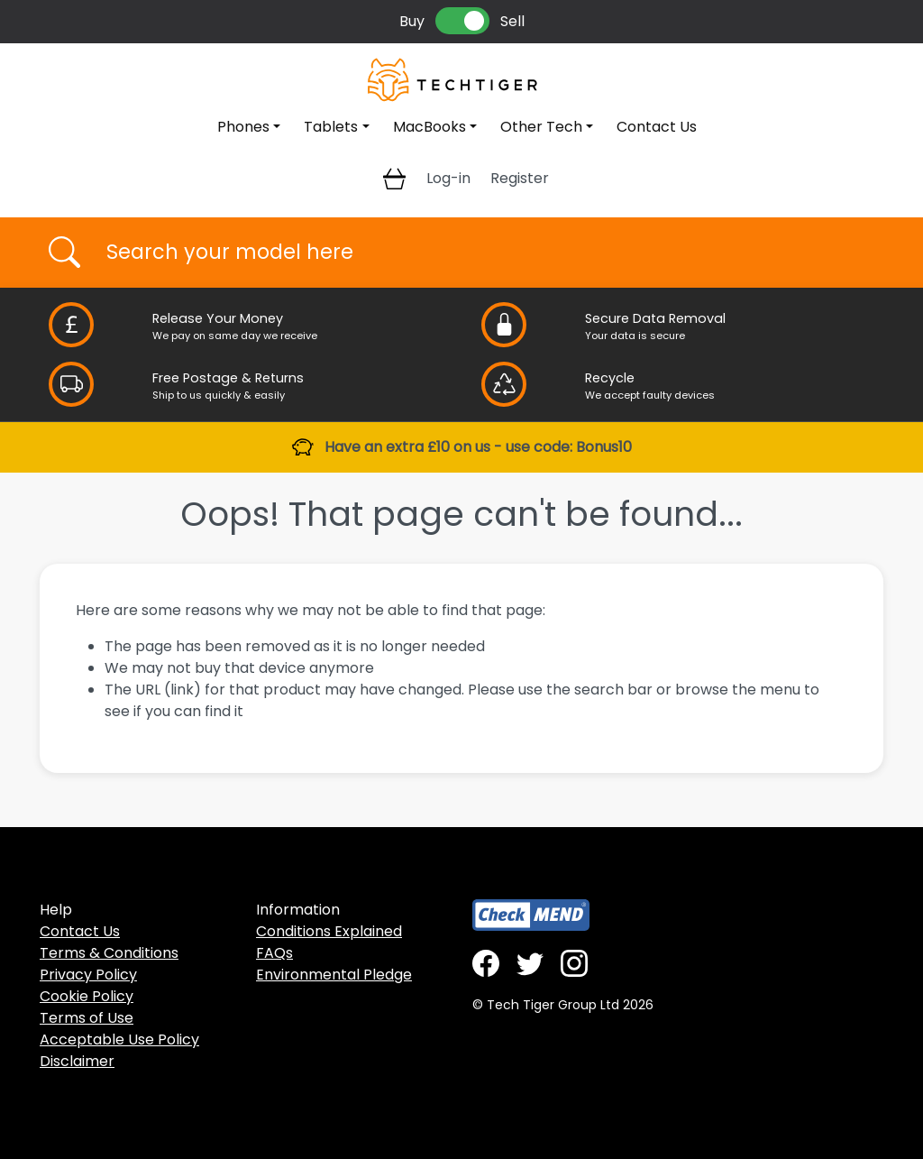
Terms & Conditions (109, 953)
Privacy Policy (88, 974)
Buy (412, 21)
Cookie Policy (86, 996)
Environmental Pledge (334, 974)
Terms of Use (86, 1017)
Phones (243, 126)
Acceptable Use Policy (119, 1039)
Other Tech (541, 126)
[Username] (477, 252)
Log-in (448, 178)
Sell (512, 21)
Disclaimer (77, 1061)
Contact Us (657, 126)
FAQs (274, 953)
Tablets (331, 126)
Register (519, 178)
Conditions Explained (329, 931)
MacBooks (429, 126)
